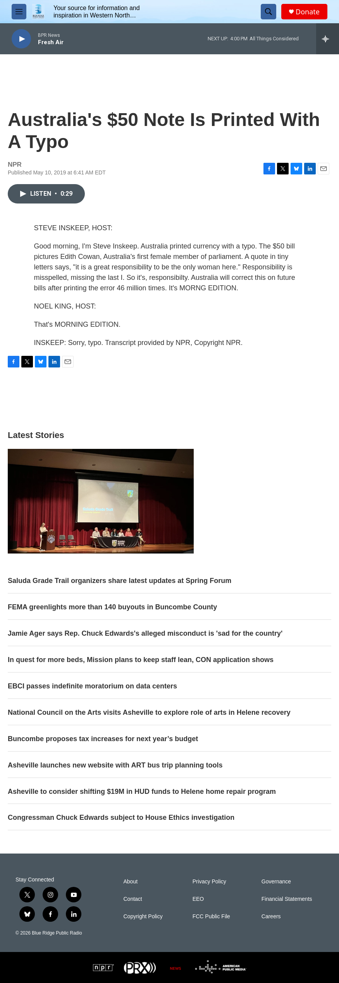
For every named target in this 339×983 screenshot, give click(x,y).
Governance (276, 882)
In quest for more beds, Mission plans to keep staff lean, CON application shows (141, 660)
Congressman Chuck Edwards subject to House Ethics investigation (121, 817)
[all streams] (327, 38)
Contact (133, 899)
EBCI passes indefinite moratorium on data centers (92, 686)
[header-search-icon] (268, 11)
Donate (308, 12)
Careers (271, 916)
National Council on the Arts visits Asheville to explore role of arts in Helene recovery (149, 712)
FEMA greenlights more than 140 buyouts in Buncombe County (112, 607)
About (131, 882)
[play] (21, 38)
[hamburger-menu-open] (19, 11)
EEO (198, 899)
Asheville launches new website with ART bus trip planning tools (115, 765)
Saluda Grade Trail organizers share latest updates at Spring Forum (119, 581)
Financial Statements (287, 899)
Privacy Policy (209, 882)
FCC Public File (211, 916)
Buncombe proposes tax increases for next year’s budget (103, 739)
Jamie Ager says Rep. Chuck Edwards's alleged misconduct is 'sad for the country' (145, 633)
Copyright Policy (143, 916)
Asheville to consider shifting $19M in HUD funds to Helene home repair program (142, 791)
